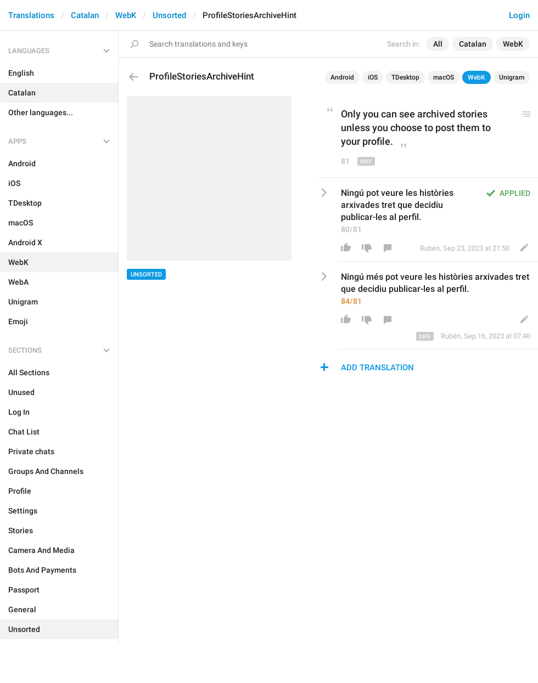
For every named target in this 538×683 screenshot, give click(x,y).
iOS (373, 77)
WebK (125, 15)
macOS (443, 77)
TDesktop (405, 77)
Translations (31, 15)
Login (519, 15)
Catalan (85, 15)
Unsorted (169, 15)
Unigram (511, 77)
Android (342, 77)
